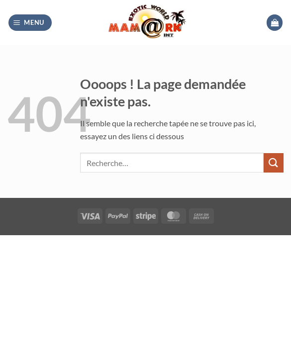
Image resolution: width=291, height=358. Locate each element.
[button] (30, 22)
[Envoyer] (274, 163)
